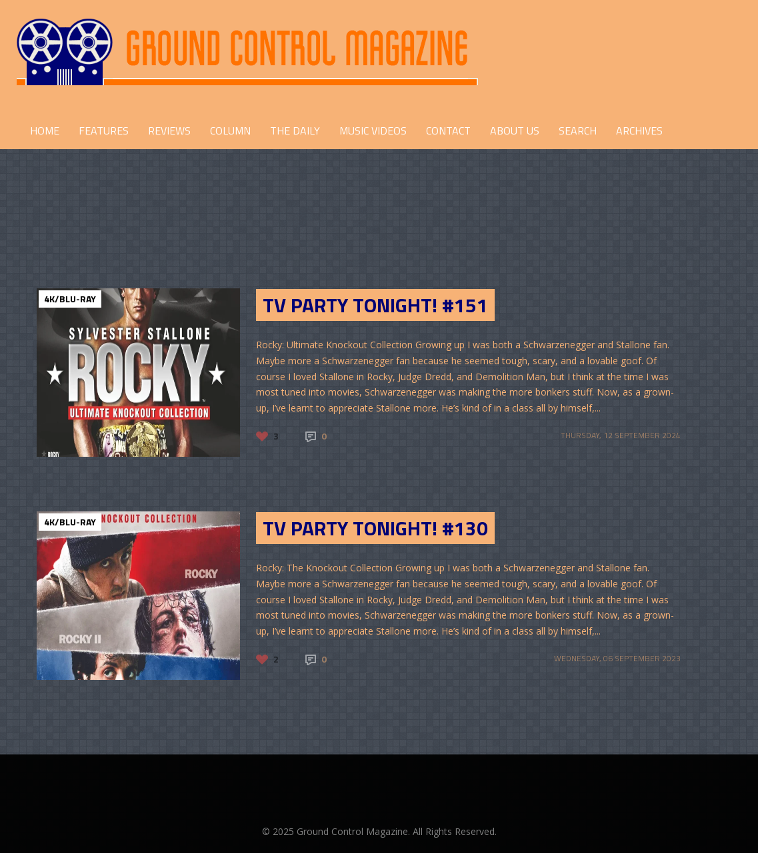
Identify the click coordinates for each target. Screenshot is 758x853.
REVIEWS (169, 131)
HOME (44, 131)
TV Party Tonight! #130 (375, 528)
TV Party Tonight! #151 (375, 305)
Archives (639, 131)
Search (578, 131)
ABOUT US (514, 131)
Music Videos (373, 131)
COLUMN (230, 131)
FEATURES (104, 131)
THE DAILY (295, 131)
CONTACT (448, 131)
